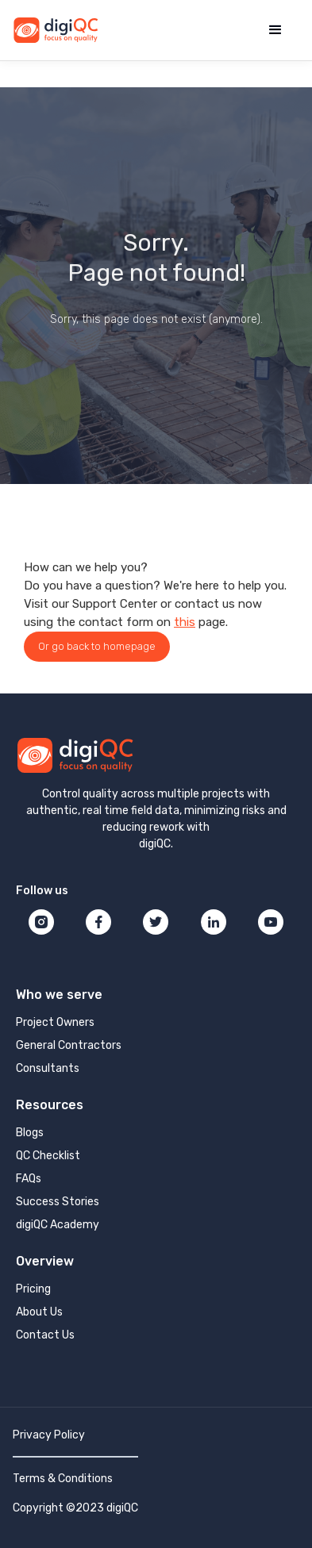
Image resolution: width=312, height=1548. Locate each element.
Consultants (47, 1068)
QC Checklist (48, 1155)
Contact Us (45, 1335)
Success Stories (57, 1201)
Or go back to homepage (97, 646)
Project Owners (55, 1022)
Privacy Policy (49, 1435)
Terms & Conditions (63, 1478)
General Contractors (68, 1045)
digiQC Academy (57, 1224)
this (184, 622)
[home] (56, 30)
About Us (39, 1312)
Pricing (33, 1289)
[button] (275, 30)
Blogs (30, 1132)
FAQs (28, 1178)
